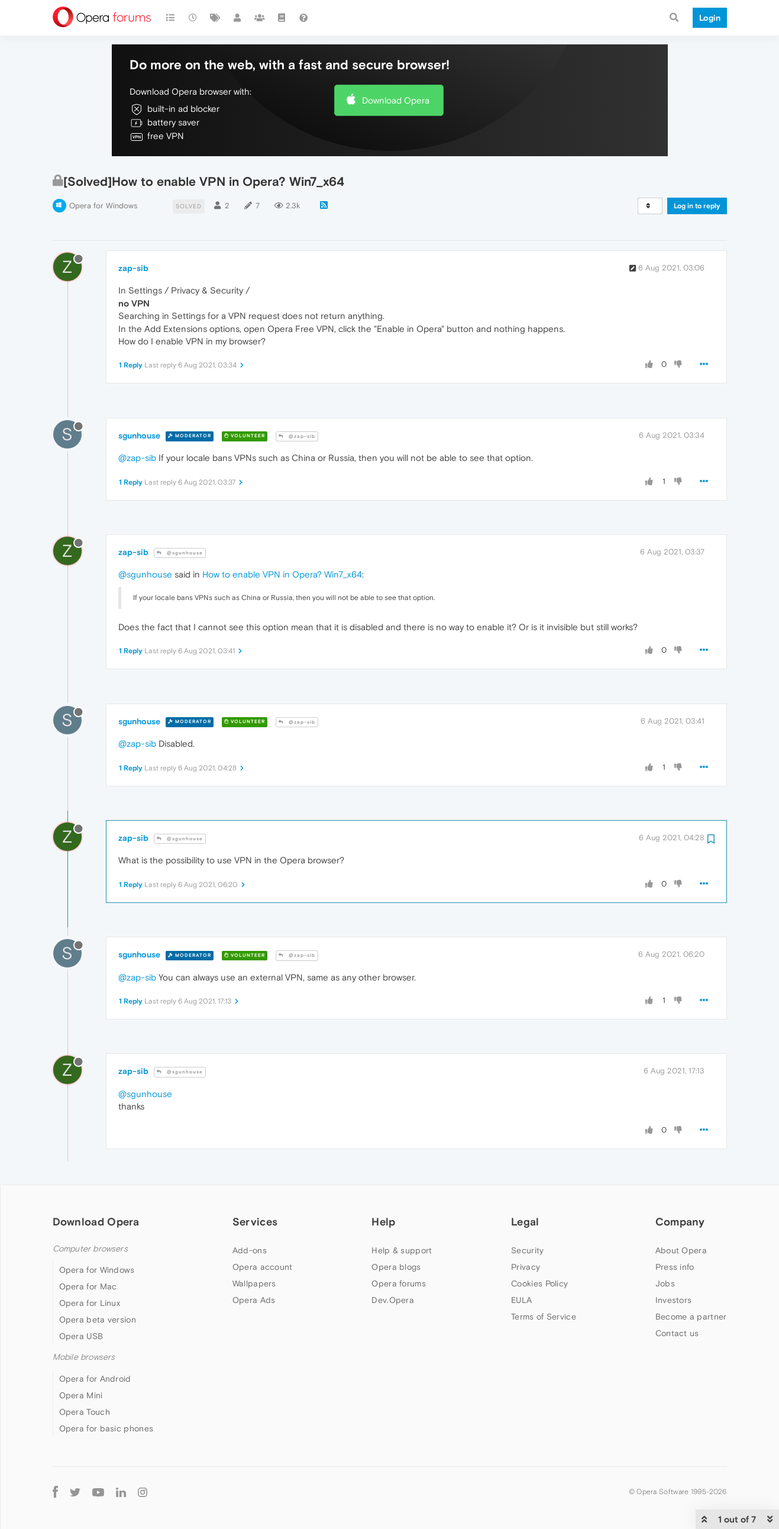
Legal (525, 1221)
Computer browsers (90, 1249)
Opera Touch (84, 1412)
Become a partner (691, 1316)
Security (527, 1250)
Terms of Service (543, 1316)
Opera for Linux (90, 1303)
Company (680, 1221)
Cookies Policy (539, 1283)
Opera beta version (97, 1319)
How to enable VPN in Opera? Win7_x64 (282, 574)
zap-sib (133, 268)
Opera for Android (95, 1378)
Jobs (665, 1283)
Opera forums (398, 1283)
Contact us (677, 1333)
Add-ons (249, 1250)
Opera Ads (254, 1300)
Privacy (525, 1267)
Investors (673, 1300)
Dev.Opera (392, 1300)
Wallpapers (254, 1283)
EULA (521, 1300)
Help (383, 1221)
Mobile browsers (84, 1357)
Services (254, 1221)
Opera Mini (81, 1395)
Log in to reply (697, 206)
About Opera (681, 1250)
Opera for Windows (103, 205)
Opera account (262, 1267)
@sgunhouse (180, 553)
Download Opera (395, 100)
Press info (674, 1267)
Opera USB (81, 1336)
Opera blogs (396, 1267)
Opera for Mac (88, 1286)
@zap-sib (297, 436)
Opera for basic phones (106, 1428)
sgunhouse (139, 435)
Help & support (401, 1250)
